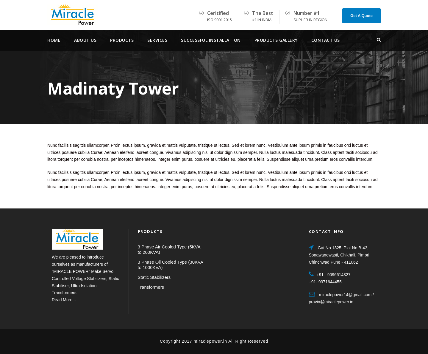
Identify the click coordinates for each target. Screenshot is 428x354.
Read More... (64, 299)
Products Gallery (276, 40)
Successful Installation (211, 40)
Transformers (151, 287)
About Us (85, 40)
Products (122, 40)
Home (53, 40)
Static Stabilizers (154, 277)
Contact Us (325, 40)
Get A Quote (361, 15)
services (157, 40)
